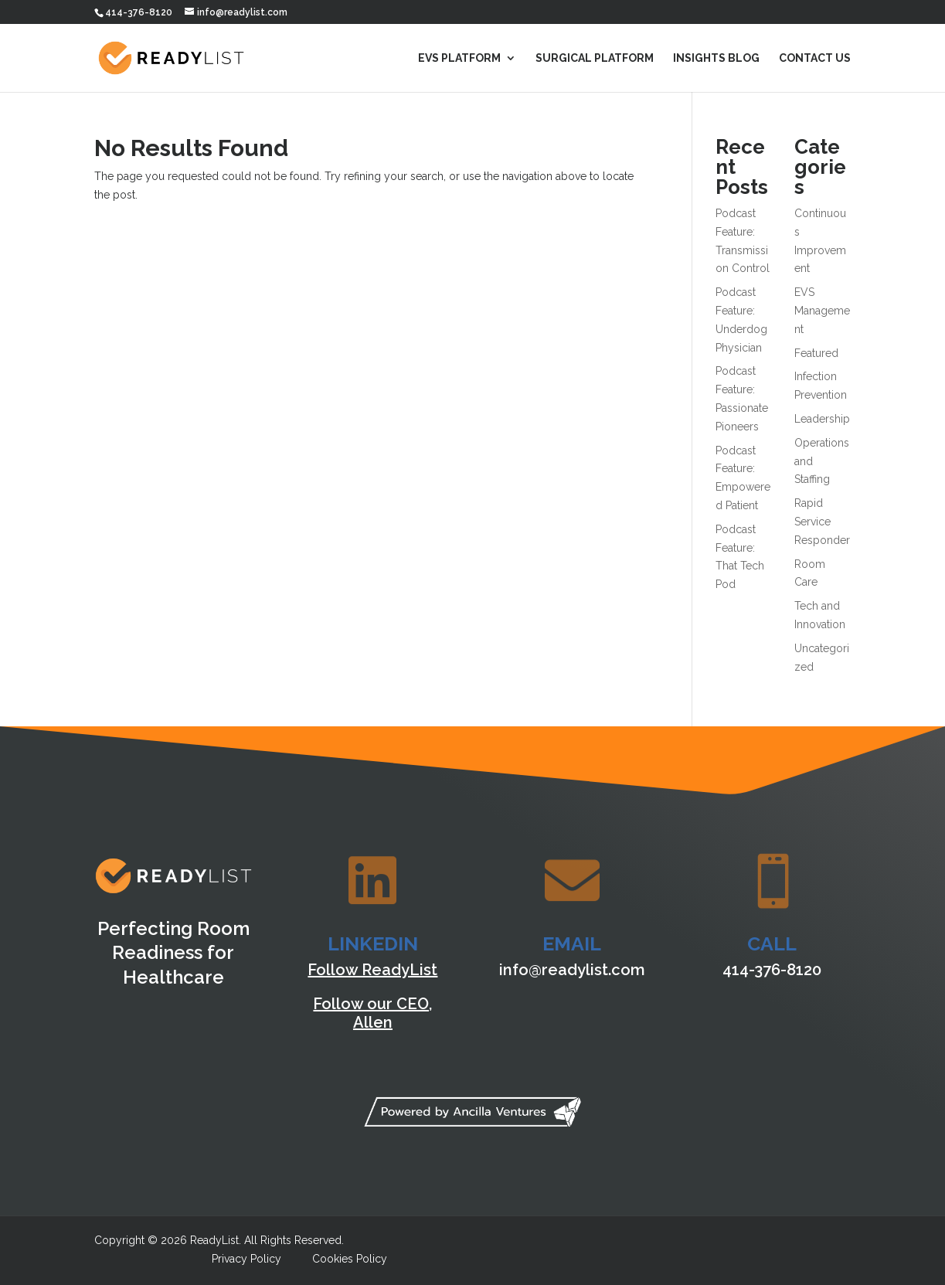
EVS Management (822, 310)
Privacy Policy (246, 1259)
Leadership (822, 419)
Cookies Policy (349, 1259)
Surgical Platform (594, 58)
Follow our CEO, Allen (372, 1013)
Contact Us (815, 58)
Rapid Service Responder (822, 521)
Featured (816, 353)
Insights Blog (716, 58)
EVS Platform (459, 58)
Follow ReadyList (372, 969)
